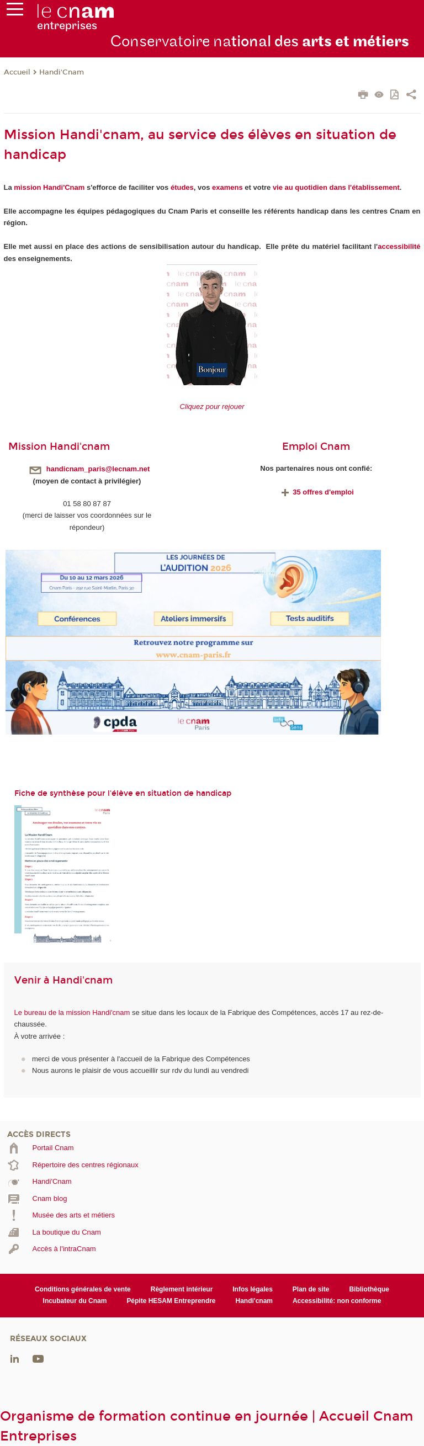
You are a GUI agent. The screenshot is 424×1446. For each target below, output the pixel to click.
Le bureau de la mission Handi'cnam (72, 1012)
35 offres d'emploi (316, 492)
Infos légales (252, 1289)
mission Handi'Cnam (49, 187)
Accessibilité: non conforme (337, 1301)
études (182, 187)
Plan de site (311, 1289)
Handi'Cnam (61, 72)
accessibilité (399, 246)
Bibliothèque (369, 1289)
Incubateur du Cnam (75, 1301)
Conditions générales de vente (83, 1289)
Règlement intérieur (182, 1289)
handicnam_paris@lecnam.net (98, 469)
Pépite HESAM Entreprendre (170, 1301)
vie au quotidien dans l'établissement (336, 187)
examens (227, 187)
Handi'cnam (254, 1301)
